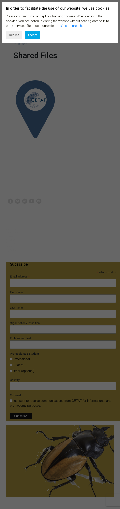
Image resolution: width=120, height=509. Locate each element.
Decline (14, 35)
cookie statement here (70, 26)
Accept (32, 35)
